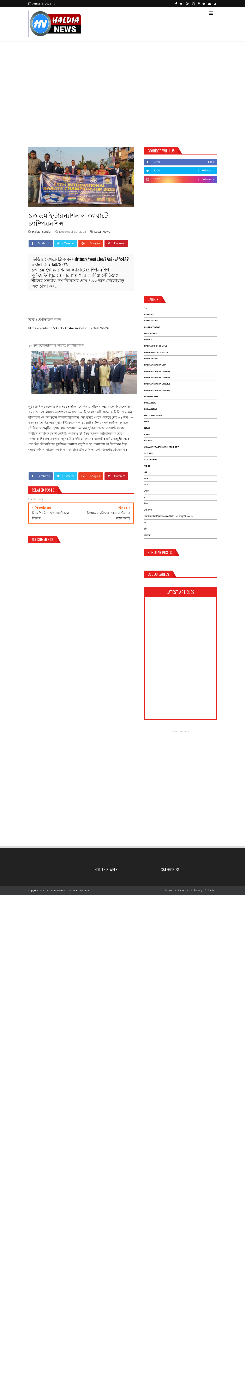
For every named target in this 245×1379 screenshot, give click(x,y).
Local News (102, 232)
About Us (183, 890)
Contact (212, 890)
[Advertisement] (46, 92)
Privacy (198, 890)
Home (168, 890)
